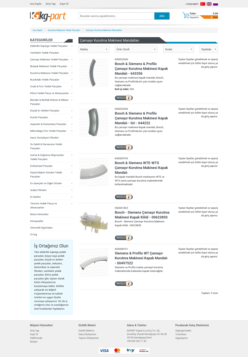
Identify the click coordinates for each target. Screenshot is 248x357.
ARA (161, 16)
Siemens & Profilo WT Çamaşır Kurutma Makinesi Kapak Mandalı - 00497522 (141, 258)
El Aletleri (35, 196)
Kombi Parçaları (39, 117)
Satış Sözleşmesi (87, 334)
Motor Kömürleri (39, 214)
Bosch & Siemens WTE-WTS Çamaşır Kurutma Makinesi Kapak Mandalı (141, 168)
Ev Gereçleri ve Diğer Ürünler (46, 183)
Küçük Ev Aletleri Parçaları (44, 110)
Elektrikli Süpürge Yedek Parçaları (49, 46)
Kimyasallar (36, 221)
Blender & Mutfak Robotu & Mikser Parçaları (49, 101)
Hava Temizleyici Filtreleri (44, 137)
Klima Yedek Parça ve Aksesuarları (49, 93)
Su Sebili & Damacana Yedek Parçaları (46, 146)
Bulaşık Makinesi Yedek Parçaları (48, 66)
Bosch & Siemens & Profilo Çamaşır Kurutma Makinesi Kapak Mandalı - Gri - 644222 (141, 118)
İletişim (34, 341)
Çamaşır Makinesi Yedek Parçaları (49, 59)
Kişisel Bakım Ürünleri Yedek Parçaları (46, 174)
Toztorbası (180, 334)
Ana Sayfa (35, 3)
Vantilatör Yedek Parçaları (44, 52)
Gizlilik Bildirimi (86, 330)
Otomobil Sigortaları (41, 227)
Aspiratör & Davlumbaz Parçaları (48, 124)
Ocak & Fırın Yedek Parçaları (46, 86)
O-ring (33, 234)
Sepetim (194, 17)
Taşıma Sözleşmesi (88, 338)
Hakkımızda (36, 338)
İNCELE (121, 97)
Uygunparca (181, 338)
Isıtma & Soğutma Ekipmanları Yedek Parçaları (47, 157)
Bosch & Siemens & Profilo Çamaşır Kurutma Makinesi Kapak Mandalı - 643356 (141, 68)
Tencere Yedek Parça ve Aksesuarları (43, 205)
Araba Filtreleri (38, 190)
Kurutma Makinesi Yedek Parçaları (64, 30)
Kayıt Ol (64, 3)
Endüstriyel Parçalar (41, 165)
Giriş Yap (50, 3)
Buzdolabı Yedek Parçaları (44, 79)
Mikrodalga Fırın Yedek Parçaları (48, 130)
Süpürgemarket (183, 330)
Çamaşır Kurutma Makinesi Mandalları (104, 30)
